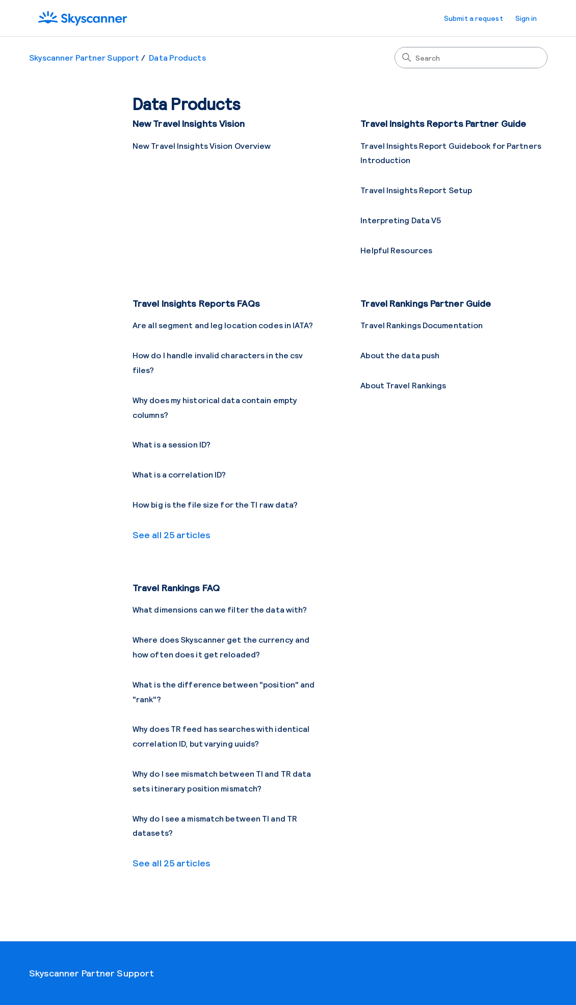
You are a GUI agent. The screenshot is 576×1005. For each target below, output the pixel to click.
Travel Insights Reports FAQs (196, 303)
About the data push (399, 355)
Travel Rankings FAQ (176, 587)
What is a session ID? (172, 444)
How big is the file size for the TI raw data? (215, 504)
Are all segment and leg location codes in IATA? (223, 325)
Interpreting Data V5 (400, 220)
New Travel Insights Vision (189, 123)
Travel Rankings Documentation (421, 325)
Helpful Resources (396, 250)
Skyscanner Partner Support (84, 57)
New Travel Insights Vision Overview (202, 145)
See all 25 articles (172, 534)
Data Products (177, 57)
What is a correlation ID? (179, 474)
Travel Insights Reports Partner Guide (443, 123)
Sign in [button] (526, 18)
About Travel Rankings (403, 385)
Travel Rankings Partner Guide (425, 303)
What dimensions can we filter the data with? (220, 609)
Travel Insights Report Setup (416, 190)
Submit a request (473, 18)
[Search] (471, 57)
